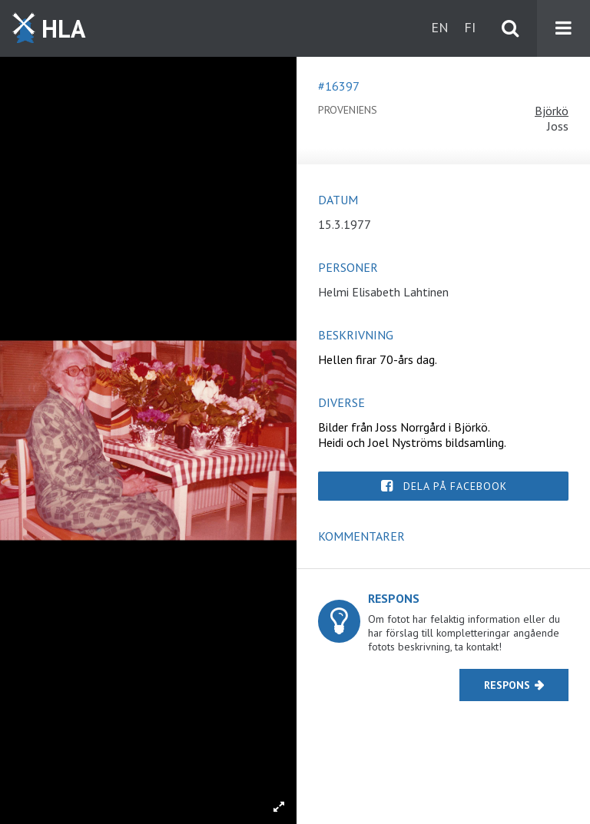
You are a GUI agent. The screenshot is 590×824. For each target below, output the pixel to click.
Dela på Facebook (455, 486)
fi (470, 27)
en (440, 27)
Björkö (551, 110)
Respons (507, 685)
